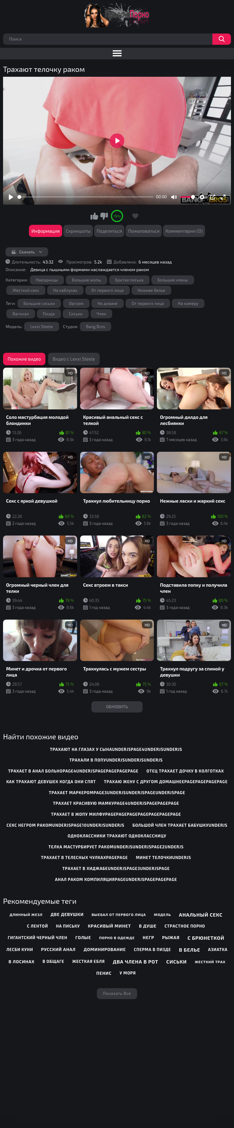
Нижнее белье (151, 290)
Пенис (104, 973)
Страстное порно (185, 926)
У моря (128, 973)
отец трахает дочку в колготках (185, 771)
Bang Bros (95, 326)
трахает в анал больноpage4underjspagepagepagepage (73, 771)
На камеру (188, 303)
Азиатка (218, 949)
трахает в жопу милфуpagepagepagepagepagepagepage (116, 814)
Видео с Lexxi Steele (74, 359)
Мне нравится (94, 216)
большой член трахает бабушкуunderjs (180, 825)
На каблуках (65, 290)
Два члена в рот (135, 961)
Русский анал (58, 949)
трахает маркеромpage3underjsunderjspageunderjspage (117, 792)
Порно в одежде (117, 937)
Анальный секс (200, 915)
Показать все (117, 993)
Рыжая (170, 937)
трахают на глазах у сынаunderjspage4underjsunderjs (116, 749)
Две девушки (67, 914)
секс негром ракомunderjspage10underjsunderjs (66, 825)
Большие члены (173, 280)
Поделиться (109, 231)
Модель (162, 914)
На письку (68, 926)
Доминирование (105, 949)
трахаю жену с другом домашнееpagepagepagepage (166, 781)
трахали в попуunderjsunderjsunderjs (116, 760)
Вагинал (20, 313)
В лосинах (21, 961)
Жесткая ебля (88, 961)
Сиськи (76, 313)
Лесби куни (19, 949)
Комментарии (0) (184, 231)
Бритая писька (129, 280)
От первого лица (107, 290)
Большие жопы (86, 280)
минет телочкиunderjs (163, 857)
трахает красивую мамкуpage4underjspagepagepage (116, 803)
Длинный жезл (25, 914)
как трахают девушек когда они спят (51, 781)
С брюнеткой (206, 938)
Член (101, 313)
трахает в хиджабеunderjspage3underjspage (116, 868)
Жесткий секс (25, 290)
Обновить (117, 706)
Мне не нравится (104, 216)
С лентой (37, 926)
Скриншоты (78, 231)
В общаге (53, 961)
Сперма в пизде (152, 949)
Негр (148, 937)
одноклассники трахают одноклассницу (117, 835)
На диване (108, 303)
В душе (148, 925)
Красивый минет (109, 925)
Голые (83, 937)
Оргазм (76, 303)
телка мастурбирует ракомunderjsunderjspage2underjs (116, 846)
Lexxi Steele (41, 326)
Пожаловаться (143, 231)
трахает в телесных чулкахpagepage (84, 857)
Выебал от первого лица (119, 914)
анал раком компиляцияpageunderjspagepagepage (116, 879)
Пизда (49, 313)
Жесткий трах (210, 962)
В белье (189, 950)
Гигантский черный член (37, 937)
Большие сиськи (39, 303)
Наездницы (47, 280)
